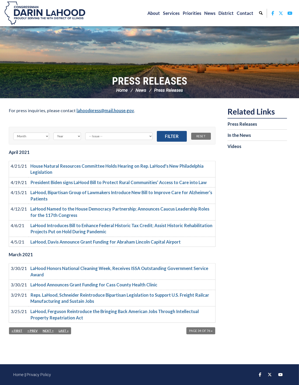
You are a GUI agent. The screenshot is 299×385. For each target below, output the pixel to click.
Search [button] (261, 13)
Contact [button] (245, 13)
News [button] (209, 13)
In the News (239, 135)
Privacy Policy (38, 374)
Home (122, 90)
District (226, 13)
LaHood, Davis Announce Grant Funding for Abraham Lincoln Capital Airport (105, 241)
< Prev (32, 331)
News (140, 90)
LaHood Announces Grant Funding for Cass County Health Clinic (93, 284)
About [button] (153, 13)
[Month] (31, 136)
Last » (63, 331)
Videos (234, 146)
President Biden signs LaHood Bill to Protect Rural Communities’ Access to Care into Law (118, 182)
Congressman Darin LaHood (44, 13)
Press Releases (149, 81)
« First (17, 331)
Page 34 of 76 (201, 331)
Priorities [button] (192, 13)
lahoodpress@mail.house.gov (105, 110)
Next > (48, 331)
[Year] (67, 136)
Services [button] (171, 13)
